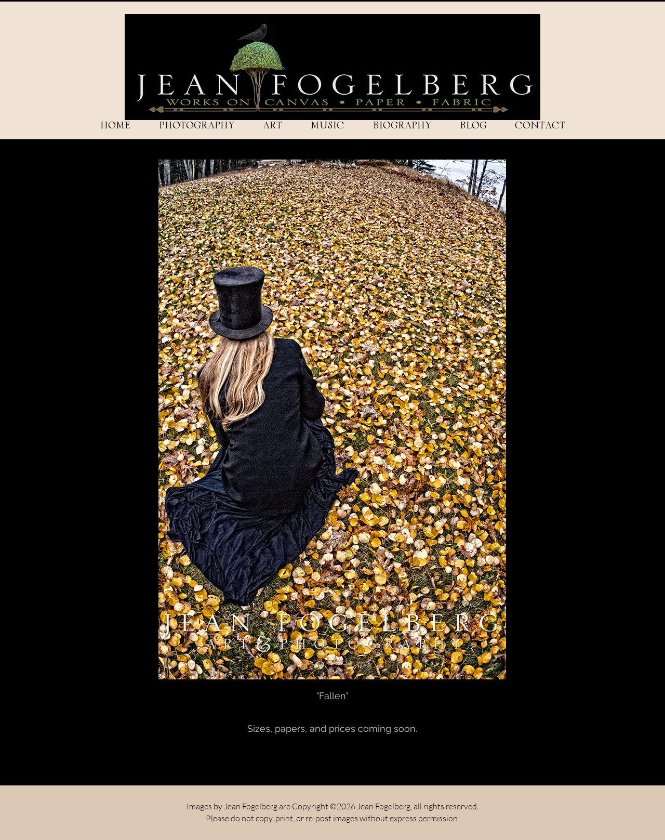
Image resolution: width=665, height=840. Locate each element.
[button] (196, 126)
